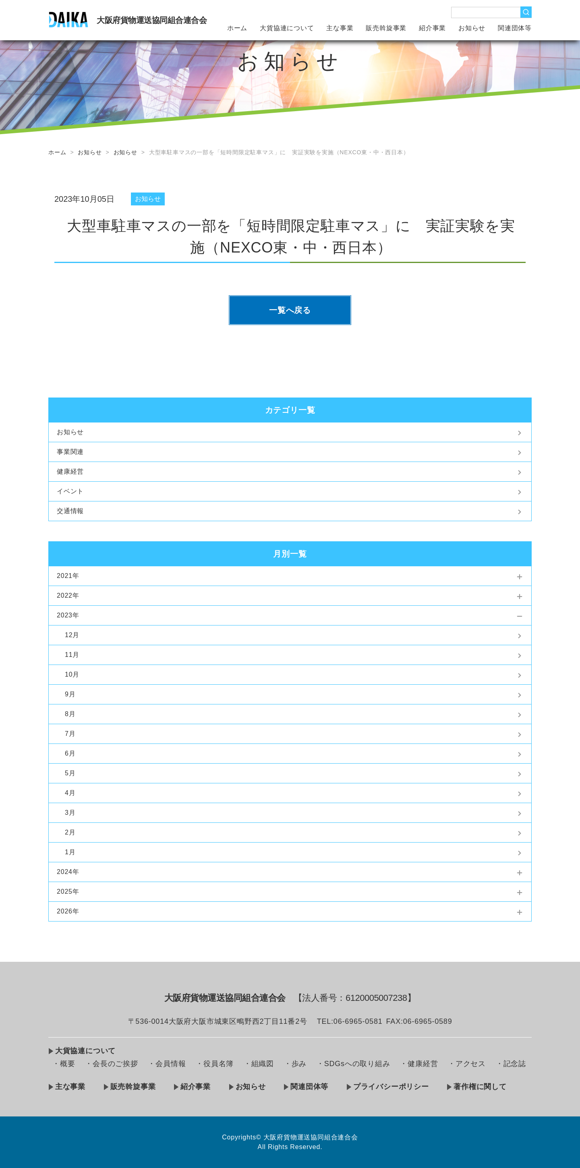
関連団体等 (515, 28)
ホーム (237, 28)
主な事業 (339, 28)
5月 (70, 773)
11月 (72, 654)
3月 (70, 812)
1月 (70, 852)
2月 (70, 832)
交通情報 (70, 510)
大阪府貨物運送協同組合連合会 (152, 20)
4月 (70, 792)
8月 (70, 713)
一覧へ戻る (290, 310)
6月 (70, 753)
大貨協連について (287, 28)
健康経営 (70, 471)
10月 (72, 674)
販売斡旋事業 (386, 28)
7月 (70, 733)
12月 (72, 635)
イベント (70, 491)
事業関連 (70, 451)
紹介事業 (432, 28)
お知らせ (471, 28)
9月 (70, 694)
